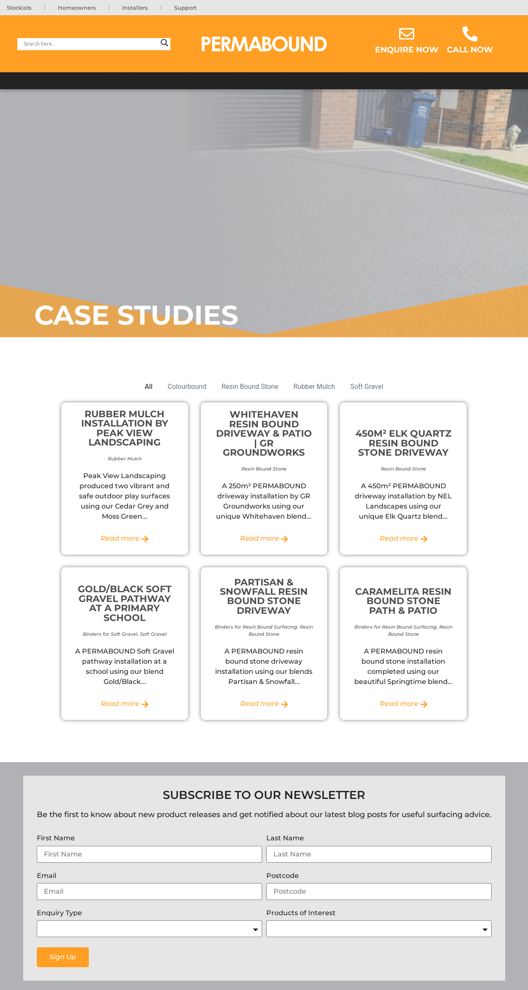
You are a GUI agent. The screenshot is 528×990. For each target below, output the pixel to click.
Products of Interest (301, 913)
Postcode (282, 876)
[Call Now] (470, 34)
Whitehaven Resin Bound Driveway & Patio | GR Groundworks (264, 434)
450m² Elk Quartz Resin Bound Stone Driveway (403, 443)
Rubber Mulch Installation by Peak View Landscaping (124, 428)
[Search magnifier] (164, 44)
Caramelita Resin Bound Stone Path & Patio (403, 601)
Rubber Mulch (314, 387)
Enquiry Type (59, 913)
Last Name (285, 839)
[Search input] (90, 44)
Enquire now (406, 50)
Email (46, 876)
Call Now (470, 50)
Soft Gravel (366, 387)
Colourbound (187, 387)
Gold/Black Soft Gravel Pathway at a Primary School (125, 604)
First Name (56, 839)
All (148, 387)
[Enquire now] (406, 34)
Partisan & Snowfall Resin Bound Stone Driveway (264, 597)
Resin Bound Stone (250, 387)
